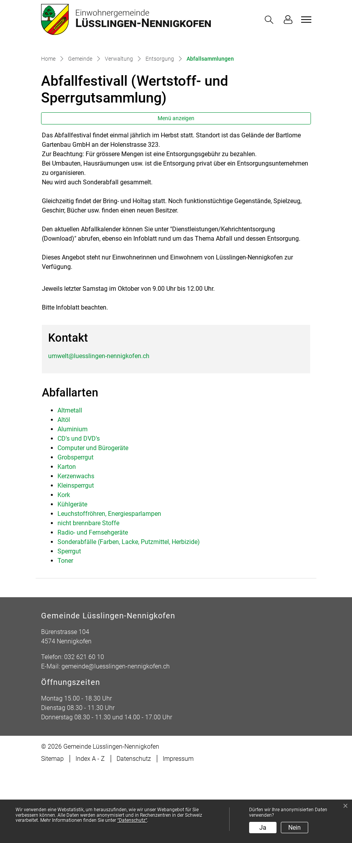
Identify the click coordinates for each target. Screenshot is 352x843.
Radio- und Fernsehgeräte (92, 605)
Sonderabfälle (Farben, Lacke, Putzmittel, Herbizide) (128, 615)
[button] (270, 19)
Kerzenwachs (75, 549)
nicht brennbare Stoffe (88, 596)
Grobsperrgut (75, 530)
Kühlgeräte (72, 577)
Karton (66, 540)
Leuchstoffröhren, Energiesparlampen (109, 587)
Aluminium (72, 502)
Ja (262, 827)
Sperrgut (69, 624)
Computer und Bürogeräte (92, 521)
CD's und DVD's (78, 511)
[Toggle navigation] (305, 19)
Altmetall (69, 483)
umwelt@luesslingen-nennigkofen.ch (98, 428)
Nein (294, 827)
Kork (63, 568)
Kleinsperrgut (75, 558)
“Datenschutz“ (132, 820)
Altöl (63, 493)
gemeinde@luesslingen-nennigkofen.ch (115, 739)
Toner (65, 634)
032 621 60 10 (84, 730)
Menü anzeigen (176, 191)
